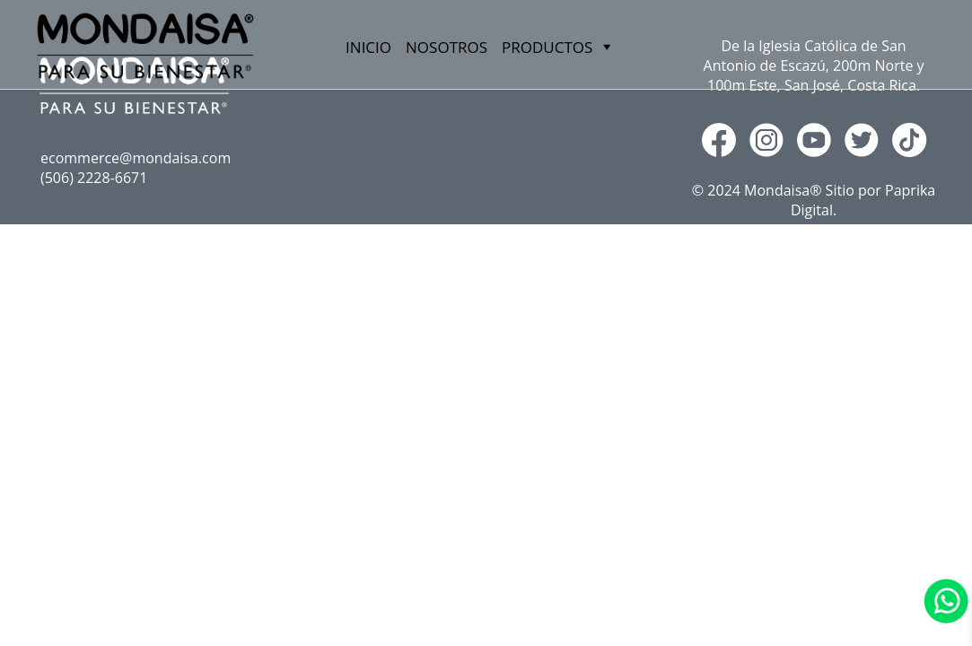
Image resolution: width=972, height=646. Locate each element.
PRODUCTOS (137, 311)
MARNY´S (126, 338)
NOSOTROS (446, 47)
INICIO (368, 47)
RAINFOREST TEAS (158, 365)
